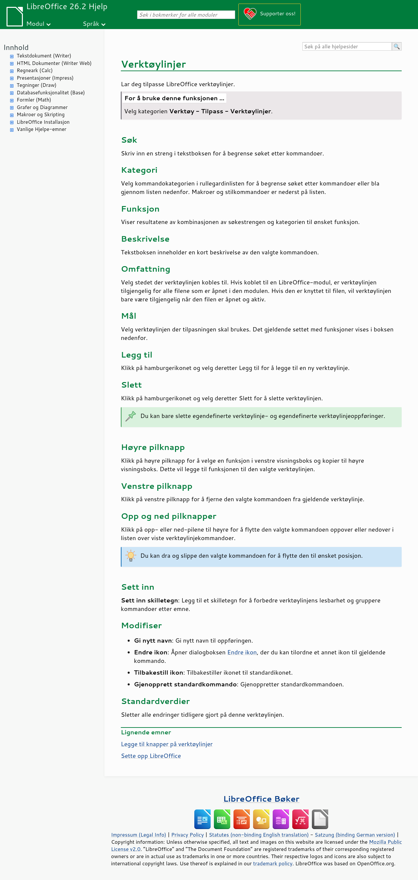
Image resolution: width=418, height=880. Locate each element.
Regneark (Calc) (35, 70)
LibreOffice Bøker (261, 798)
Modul (35, 23)
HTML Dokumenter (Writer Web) (54, 63)
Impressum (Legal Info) (138, 834)
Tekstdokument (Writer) (44, 55)
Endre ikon (242, 652)
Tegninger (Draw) (36, 85)
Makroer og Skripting (41, 114)
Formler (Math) (34, 99)
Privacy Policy (187, 834)
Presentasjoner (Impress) (45, 77)
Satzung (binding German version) (355, 834)
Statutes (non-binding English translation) (259, 834)
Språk (91, 23)
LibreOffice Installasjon (43, 122)
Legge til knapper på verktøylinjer (167, 744)
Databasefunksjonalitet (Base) (51, 92)
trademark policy (272, 863)
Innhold (16, 47)
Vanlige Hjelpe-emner (41, 129)
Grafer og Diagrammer (42, 107)
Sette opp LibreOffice (151, 755)
